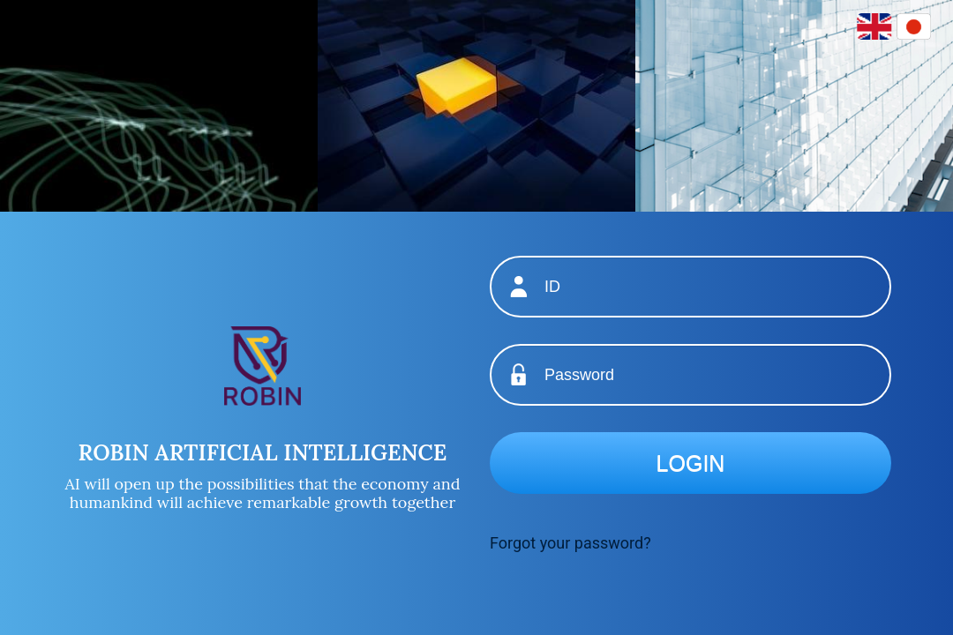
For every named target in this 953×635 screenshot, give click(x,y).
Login (691, 463)
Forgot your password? (570, 543)
